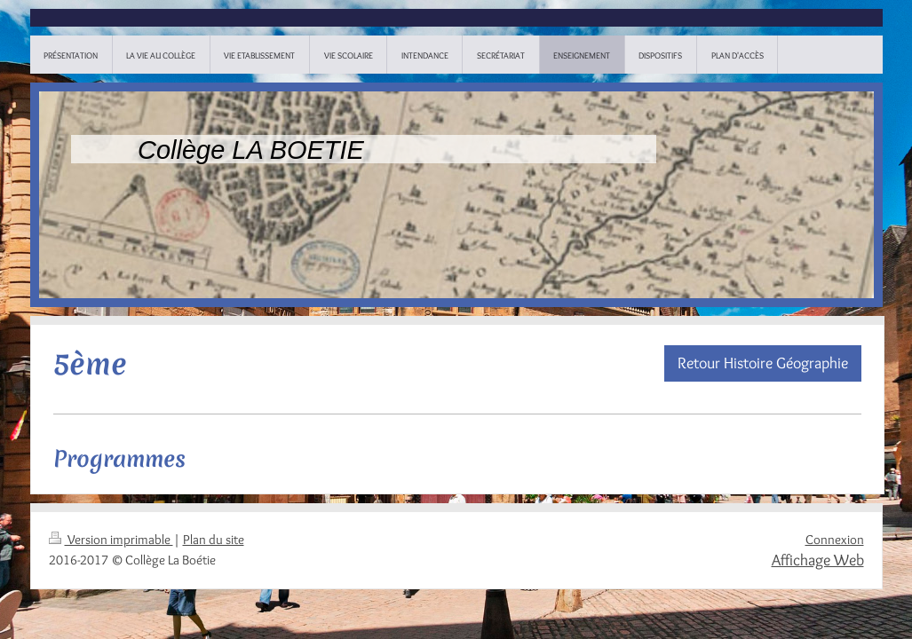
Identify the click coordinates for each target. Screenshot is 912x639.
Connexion (834, 540)
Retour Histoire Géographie (763, 362)
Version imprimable (111, 540)
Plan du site (213, 540)
